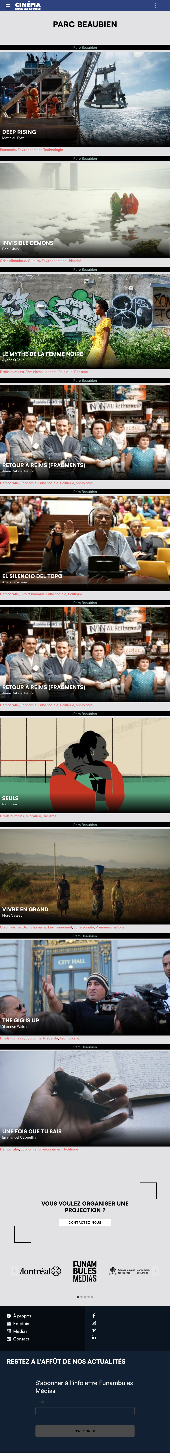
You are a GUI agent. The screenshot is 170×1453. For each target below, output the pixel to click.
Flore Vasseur (13, 915)
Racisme (81, 371)
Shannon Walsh (14, 1026)
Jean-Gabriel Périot (18, 471)
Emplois (21, 1323)
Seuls (10, 798)
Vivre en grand (25, 909)
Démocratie (9, 483)
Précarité (50, 1038)
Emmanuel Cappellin (19, 1137)
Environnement (30, 149)
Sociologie (84, 483)
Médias (20, 1331)
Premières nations (110, 927)
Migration (33, 816)
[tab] (78, 1297)
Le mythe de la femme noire (42, 354)
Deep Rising (19, 132)
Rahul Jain (10, 249)
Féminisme (34, 371)
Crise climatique (13, 260)
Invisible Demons (27, 243)
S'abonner (85, 1431)
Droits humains (12, 371)
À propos (22, 1316)
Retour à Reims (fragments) (43, 465)
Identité (50, 371)
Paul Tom (9, 804)
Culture (34, 260)
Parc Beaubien (85, 47)
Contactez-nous (85, 1222)
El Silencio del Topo (32, 576)
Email (39, 1402)
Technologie (53, 149)
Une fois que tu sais (32, 1131)
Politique (65, 371)
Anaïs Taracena (14, 582)
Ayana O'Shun (13, 360)
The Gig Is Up (20, 1020)
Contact (21, 1339)
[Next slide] (155, 1271)
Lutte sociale (48, 483)
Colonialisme (10, 927)
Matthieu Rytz (13, 138)
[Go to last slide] (14, 1271)
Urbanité (74, 260)
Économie (8, 149)
